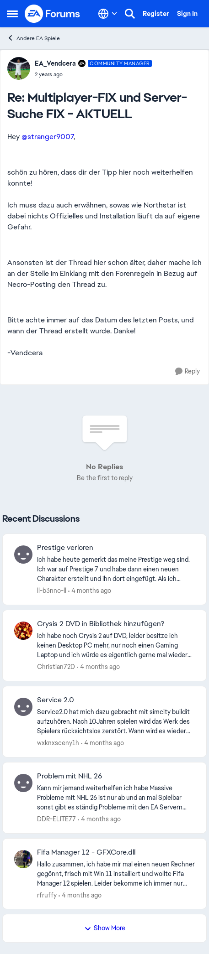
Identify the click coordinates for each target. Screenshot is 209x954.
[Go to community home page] (52, 14)
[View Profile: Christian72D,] (23, 631)
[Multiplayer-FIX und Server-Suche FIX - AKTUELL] (93, 74)
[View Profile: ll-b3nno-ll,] (23, 554)
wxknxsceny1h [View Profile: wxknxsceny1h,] (58, 743)
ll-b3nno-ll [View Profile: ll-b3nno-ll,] (51, 590)
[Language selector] (107, 14)
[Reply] (187, 371)
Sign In (187, 14)
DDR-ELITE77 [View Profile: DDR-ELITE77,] (56, 819)
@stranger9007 (47, 136)
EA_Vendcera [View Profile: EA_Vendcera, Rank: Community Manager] (55, 63)
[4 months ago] (89, 591)
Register (156, 14)
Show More (104, 928)
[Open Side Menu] (12, 14)
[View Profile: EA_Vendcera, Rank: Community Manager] (18, 68)
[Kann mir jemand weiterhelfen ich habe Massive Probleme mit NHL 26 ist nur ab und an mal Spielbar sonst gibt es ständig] (116, 797)
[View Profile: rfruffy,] (23, 859)
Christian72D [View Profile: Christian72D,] (56, 667)
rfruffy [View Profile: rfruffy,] (47, 895)
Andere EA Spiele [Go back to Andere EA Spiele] (33, 38)
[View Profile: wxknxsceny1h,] (23, 707)
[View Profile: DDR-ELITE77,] (23, 783)
